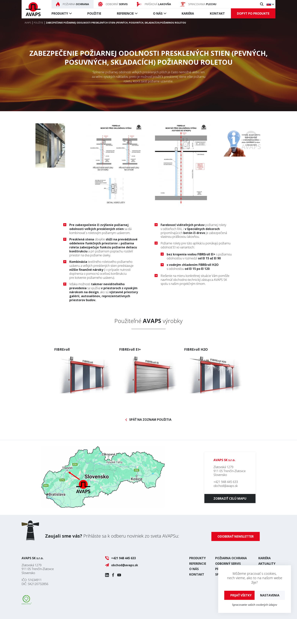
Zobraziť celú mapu (229, 498)
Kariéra (188, 13)
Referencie (125, 13)
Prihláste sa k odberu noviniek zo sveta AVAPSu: (112, 536)
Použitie (94, 13)
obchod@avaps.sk (225, 486)
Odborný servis (228, 564)
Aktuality (266, 564)
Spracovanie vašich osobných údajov (254, 604)
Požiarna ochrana (231, 558)
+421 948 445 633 (225, 482)
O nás (158, 13)
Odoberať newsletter (235, 536)
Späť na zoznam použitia (150, 420)
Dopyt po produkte (253, 13)
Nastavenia (269, 595)
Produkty (60, 13)
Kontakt (217, 13)
